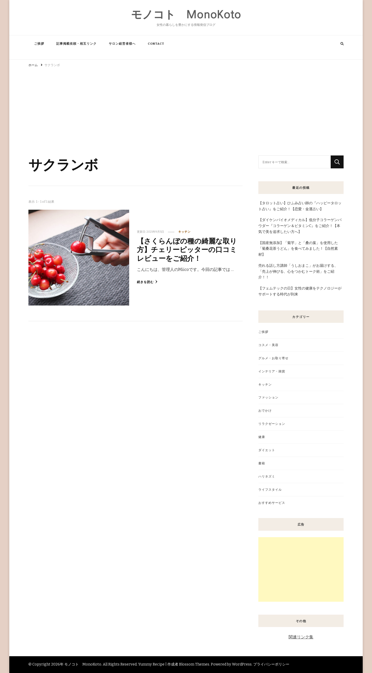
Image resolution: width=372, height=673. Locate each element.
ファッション (268, 397)
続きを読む (147, 282)
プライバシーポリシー (271, 664)
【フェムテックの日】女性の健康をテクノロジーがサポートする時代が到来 (300, 291)
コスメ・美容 (268, 345)
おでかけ (265, 410)
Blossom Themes (194, 664)
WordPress (242, 664)
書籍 (261, 463)
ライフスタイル (270, 489)
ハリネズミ (266, 476)
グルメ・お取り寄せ (273, 358)
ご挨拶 (39, 43)
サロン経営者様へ (122, 43)
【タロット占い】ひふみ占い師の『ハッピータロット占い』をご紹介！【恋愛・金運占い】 (300, 206)
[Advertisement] (186, 109)
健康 (261, 437)
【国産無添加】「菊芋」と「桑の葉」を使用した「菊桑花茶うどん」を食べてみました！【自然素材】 (298, 249)
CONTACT (156, 43)
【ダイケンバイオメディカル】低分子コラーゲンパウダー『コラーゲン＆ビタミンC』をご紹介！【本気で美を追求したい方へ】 (300, 226)
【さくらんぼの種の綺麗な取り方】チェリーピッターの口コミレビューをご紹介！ (187, 249)
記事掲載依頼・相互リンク (76, 43)
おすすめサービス (271, 503)
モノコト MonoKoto (186, 14)
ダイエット (266, 450)
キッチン (184, 231)
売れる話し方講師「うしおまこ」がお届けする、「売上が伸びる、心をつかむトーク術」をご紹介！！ (298, 271)
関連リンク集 (301, 637)
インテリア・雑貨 (271, 371)
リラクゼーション (271, 424)
